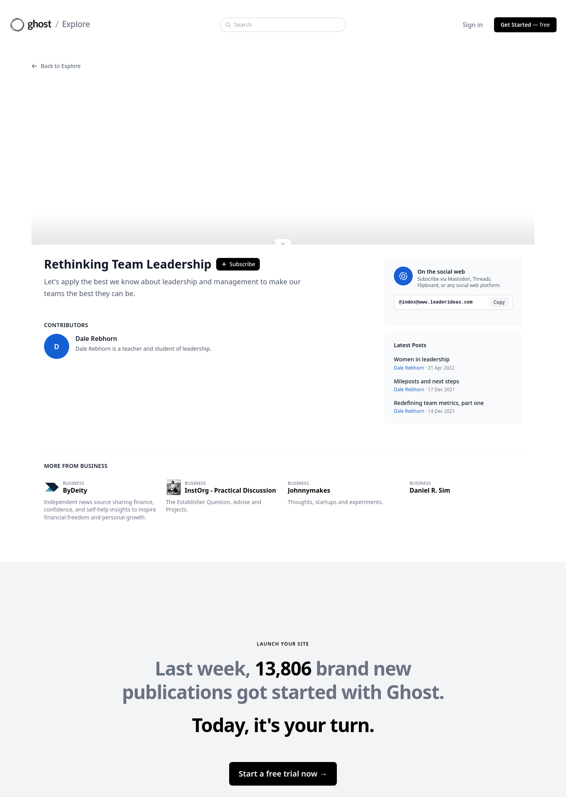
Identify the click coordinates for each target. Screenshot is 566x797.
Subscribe (238, 264)
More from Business (76, 465)
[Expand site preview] (283, 244)
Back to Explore (56, 66)
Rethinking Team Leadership (127, 264)
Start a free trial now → (283, 773)
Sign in (473, 24)
